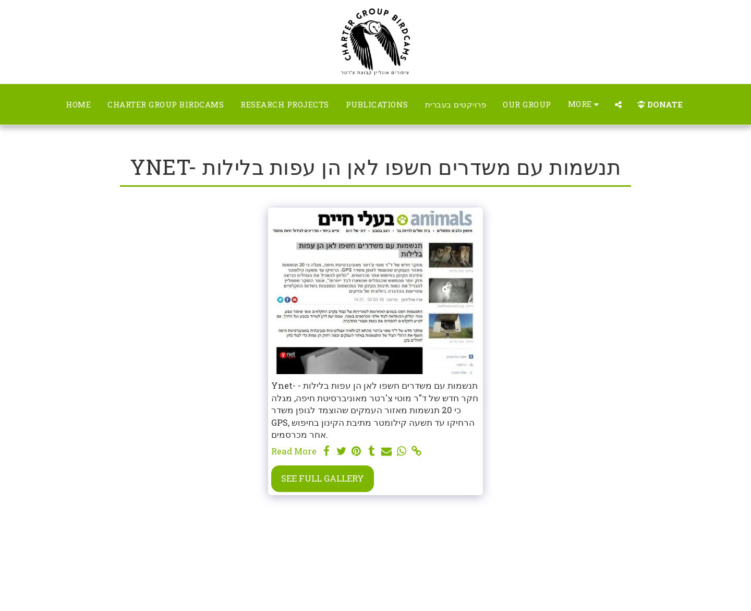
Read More (294, 451)
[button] (618, 105)
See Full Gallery (322, 478)
